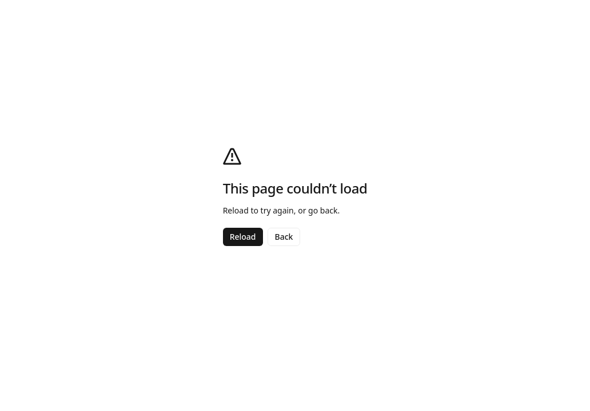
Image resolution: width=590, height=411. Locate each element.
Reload (243, 236)
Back (284, 236)
